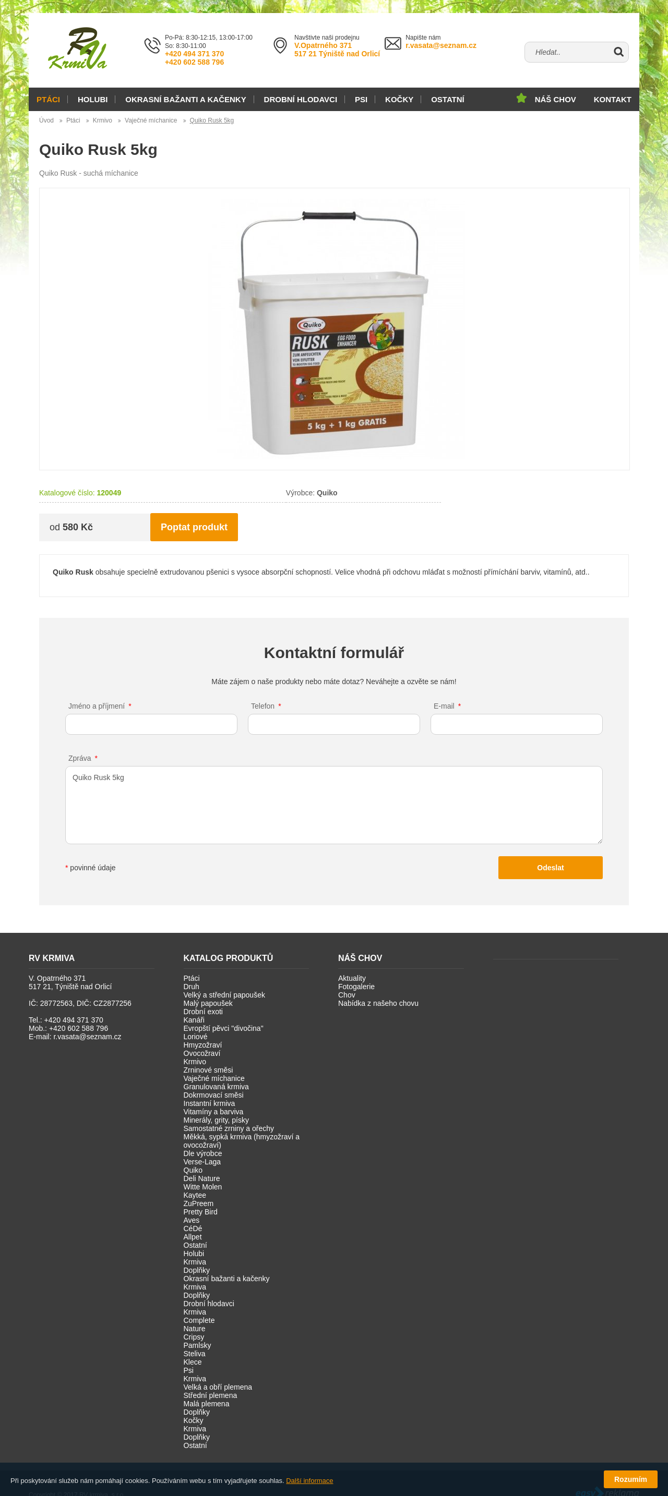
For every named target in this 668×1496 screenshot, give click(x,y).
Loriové (196, 1036)
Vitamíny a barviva (214, 1112)
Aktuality (352, 978)
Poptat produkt (194, 527)
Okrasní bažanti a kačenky (185, 99)
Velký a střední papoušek (224, 995)
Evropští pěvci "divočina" (224, 1028)
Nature (195, 1328)
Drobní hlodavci (301, 99)
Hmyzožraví (203, 1045)
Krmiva (195, 1262)
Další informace (309, 1481)
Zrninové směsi (208, 1070)
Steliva (195, 1353)
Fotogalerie (356, 986)
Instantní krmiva (209, 1103)
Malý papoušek (208, 1003)
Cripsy (194, 1337)
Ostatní (447, 99)
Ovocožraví (202, 1053)
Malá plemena (207, 1404)
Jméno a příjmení (96, 706)
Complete (199, 1320)
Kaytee (195, 1195)
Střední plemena (210, 1395)
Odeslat (550, 867)
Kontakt (612, 99)
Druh (191, 986)
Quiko (193, 1170)
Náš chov (555, 99)
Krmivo (102, 120)
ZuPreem (199, 1203)
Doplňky (197, 1270)
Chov (346, 995)
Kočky (399, 99)
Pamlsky (197, 1345)
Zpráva (79, 758)
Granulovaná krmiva (216, 1087)
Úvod (46, 120)
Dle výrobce (203, 1153)
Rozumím (630, 1479)
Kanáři (194, 1020)
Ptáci (48, 99)
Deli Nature (202, 1178)
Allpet (193, 1237)
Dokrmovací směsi (214, 1095)
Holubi (93, 99)
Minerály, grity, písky (216, 1120)
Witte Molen (203, 1187)
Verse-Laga (202, 1162)
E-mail (444, 706)
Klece (193, 1362)
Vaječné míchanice (151, 120)
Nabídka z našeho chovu (378, 1003)
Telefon (263, 706)
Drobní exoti (203, 1011)
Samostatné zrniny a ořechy (229, 1128)
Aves (192, 1220)
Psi (361, 99)
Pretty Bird (201, 1212)
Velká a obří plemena (218, 1387)
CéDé (193, 1228)
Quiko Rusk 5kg (212, 120)
